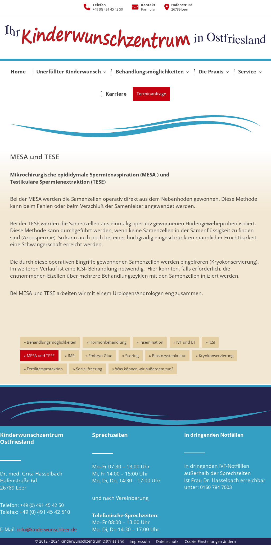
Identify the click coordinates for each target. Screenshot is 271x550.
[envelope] (133, 7)
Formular (148, 9)
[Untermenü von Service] (260, 71)
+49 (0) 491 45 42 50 (108, 9)
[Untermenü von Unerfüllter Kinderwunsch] (104, 71)
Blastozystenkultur (171, 355)
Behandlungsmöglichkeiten (51, 342)
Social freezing (89, 369)
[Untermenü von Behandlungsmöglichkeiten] (187, 71)
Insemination (152, 342)
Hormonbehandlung (108, 342)
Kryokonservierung (218, 355)
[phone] (87, 7)
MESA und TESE (41, 355)
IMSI (72, 355)
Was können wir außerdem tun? (145, 369)
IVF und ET (187, 342)
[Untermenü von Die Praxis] (227, 71)
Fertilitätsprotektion (45, 369)
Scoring (133, 355)
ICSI (213, 342)
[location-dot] (165, 7)
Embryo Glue (101, 355)
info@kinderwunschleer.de (49, 529)
